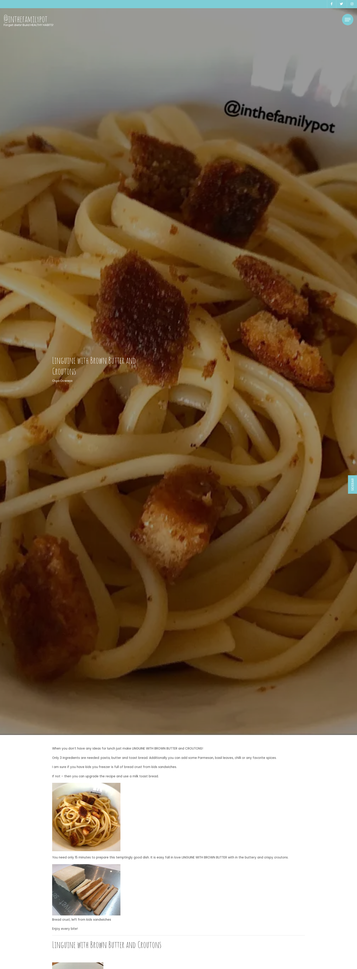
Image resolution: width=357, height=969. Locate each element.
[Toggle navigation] (347, 19)
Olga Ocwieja (62, 381)
